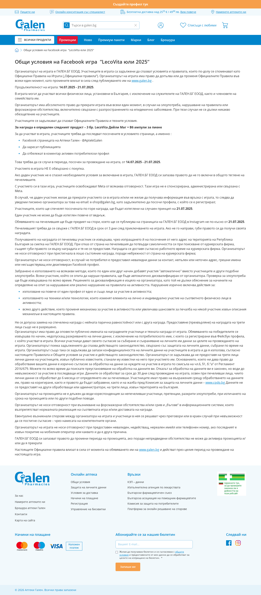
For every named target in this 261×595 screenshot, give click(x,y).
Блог (151, 40)
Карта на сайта (25, 520)
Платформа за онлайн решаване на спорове (157, 509)
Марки (136, 40)
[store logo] (30, 25)
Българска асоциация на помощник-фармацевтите (162, 498)
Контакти (21, 514)
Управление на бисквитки (88, 509)
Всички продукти (34, 40)
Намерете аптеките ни (30, 502)
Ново (88, 40)
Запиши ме (128, 567)
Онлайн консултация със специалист (80, 12)
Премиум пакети (111, 40)
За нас (19, 495)
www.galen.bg (142, 80)
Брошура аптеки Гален (30, 508)
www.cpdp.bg (215, 382)
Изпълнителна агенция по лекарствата (154, 487)
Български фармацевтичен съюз (150, 493)
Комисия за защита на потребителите (153, 503)
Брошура (168, 40)
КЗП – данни (136, 482)
